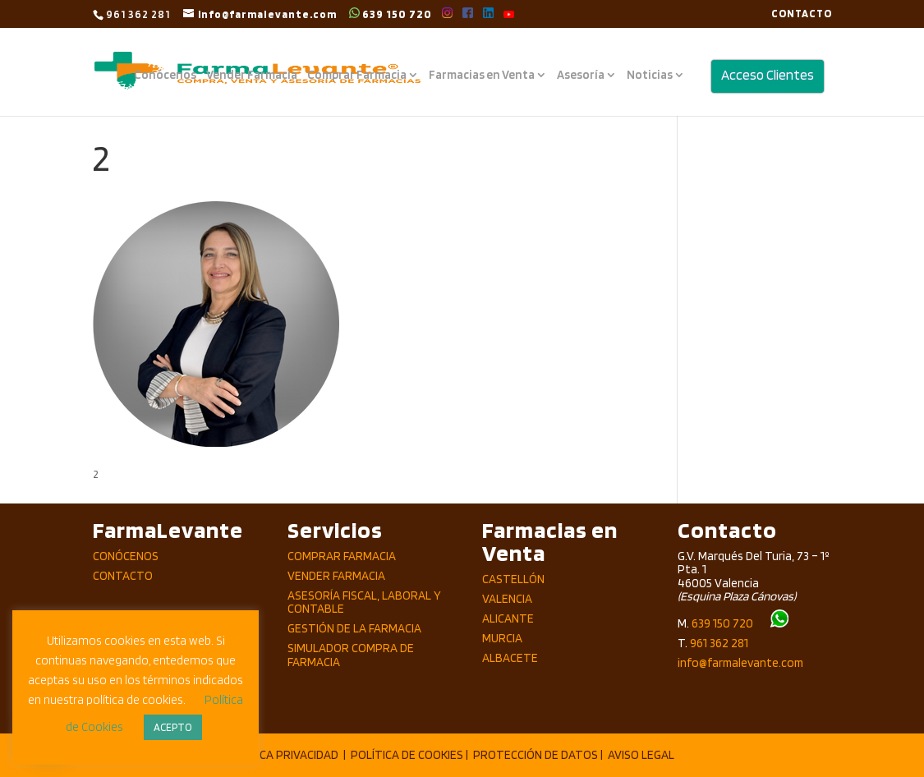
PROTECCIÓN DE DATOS (535, 754)
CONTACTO (801, 14)
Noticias (650, 75)
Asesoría (581, 75)
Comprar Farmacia (357, 75)
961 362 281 (719, 643)
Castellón (513, 579)
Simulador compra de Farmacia (350, 655)
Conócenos (165, 75)
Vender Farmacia (251, 75)
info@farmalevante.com (740, 662)
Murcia (502, 638)
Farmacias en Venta (482, 75)
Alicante (508, 618)
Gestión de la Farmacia (354, 628)
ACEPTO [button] (173, 727)
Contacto (123, 575)
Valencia (507, 598)
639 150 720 (390, 13)
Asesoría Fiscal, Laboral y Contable (364, 602)
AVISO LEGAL (641, 754)
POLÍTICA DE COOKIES (407, 754)
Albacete (510, 658)
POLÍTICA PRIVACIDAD (281, 754)
